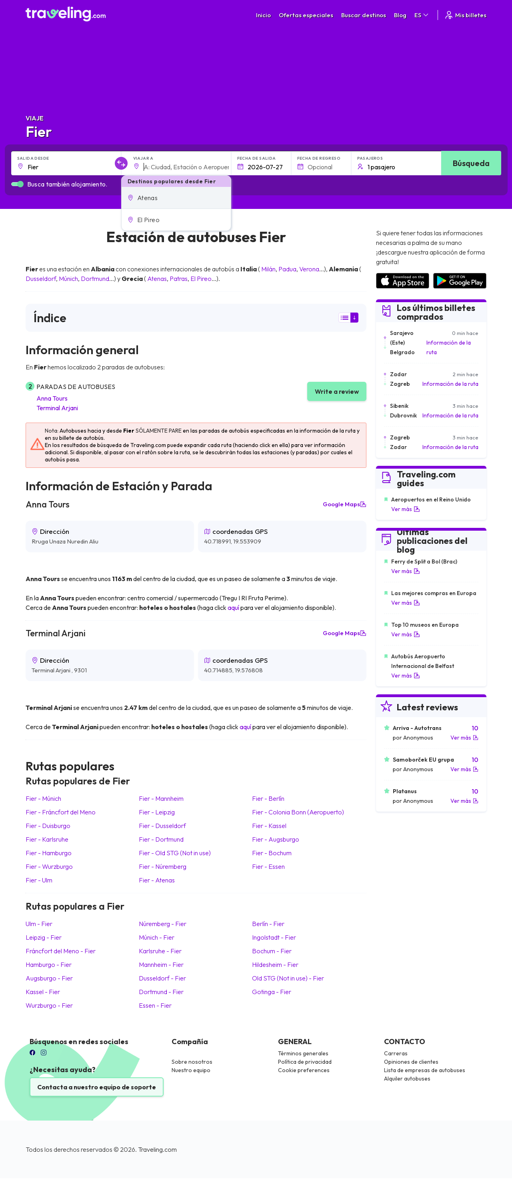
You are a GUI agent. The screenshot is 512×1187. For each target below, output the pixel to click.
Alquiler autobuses (407, 1078)
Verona (309, 269)
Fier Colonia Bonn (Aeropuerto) (298, 812)
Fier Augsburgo (275, 839)
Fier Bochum (272, 853)
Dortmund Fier (161, 992)
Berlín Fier (268, 924)
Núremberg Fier (162, 924)
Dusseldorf (41, 279)
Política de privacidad (305, 1061)
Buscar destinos (363, 15)
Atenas (157, 279)
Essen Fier (155, 1005)
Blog (400, 15)
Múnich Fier (156, 937)
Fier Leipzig (157, 812)
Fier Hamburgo (49, 853)
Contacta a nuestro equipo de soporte (96, 1087)
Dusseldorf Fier (162, 978)
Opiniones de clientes (411, 1061)
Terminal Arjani (57, 408)
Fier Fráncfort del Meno (61, 812)
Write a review (337, 391)
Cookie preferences (304, 1070)
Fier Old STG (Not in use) (175, 853)
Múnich (68, 279)
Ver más (405, 509)
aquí (233, 608)
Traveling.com (157, 1149)
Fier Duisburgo (48, 826)
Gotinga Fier (271, 992)
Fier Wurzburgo (49, 866)
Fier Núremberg (162, 866)
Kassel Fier (43, 992)
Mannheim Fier (161, 964)
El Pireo (201, 279)
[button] (176, 198)
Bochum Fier (272, 951)
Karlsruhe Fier (160, 951)
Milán (268, 269)
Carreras (396, 1053)
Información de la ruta (448, 347)
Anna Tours (52, 398)
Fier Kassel (269, 826)
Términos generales (303, 1053)
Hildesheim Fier (275, 964)
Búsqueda (471, 163)
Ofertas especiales (306, 15)
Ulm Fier (39, 924)
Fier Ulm (39, 880)
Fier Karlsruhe (47, 839)
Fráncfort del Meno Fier (61, 951)
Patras (179, 279)
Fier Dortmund (161, 839)
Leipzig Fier (44, 937)
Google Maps (344, 504)
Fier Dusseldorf (162, 826)
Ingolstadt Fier (274, 937)
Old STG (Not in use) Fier (288, 978)
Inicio (263, 15)
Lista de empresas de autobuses (424, 1070)
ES (422, 15)
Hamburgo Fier (49, 964)
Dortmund (95, 279)
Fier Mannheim (161, 798)
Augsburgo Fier (49, 978)
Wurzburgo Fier (49, 1005)
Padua (287, 269)
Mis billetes (465, 15)
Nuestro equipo (191, 1070)
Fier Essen (268, 866)
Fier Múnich (43, 798)
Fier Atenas (157, 880)
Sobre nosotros (192, 1061)
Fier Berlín (268, 798)
